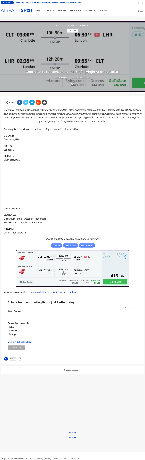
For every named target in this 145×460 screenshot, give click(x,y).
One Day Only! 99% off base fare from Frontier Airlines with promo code (48, 2)
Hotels (75, 10)
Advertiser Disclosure (17, 458)
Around (104, 10)
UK (20, 359)
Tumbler (71, 292)
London (13, 359)
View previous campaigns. (19, 341)
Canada (49, 10)
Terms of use (60, 458)
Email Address (15, 310)
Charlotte (72, 31)
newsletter (40, 292)
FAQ (3, 458)
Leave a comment (72, 369)
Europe (62, 10)
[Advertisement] (72, 184)
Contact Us (74, 458)
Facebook (52, 292)
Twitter (62, 292)
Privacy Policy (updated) (40, 458)
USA (38, 10)
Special (91, 10)
